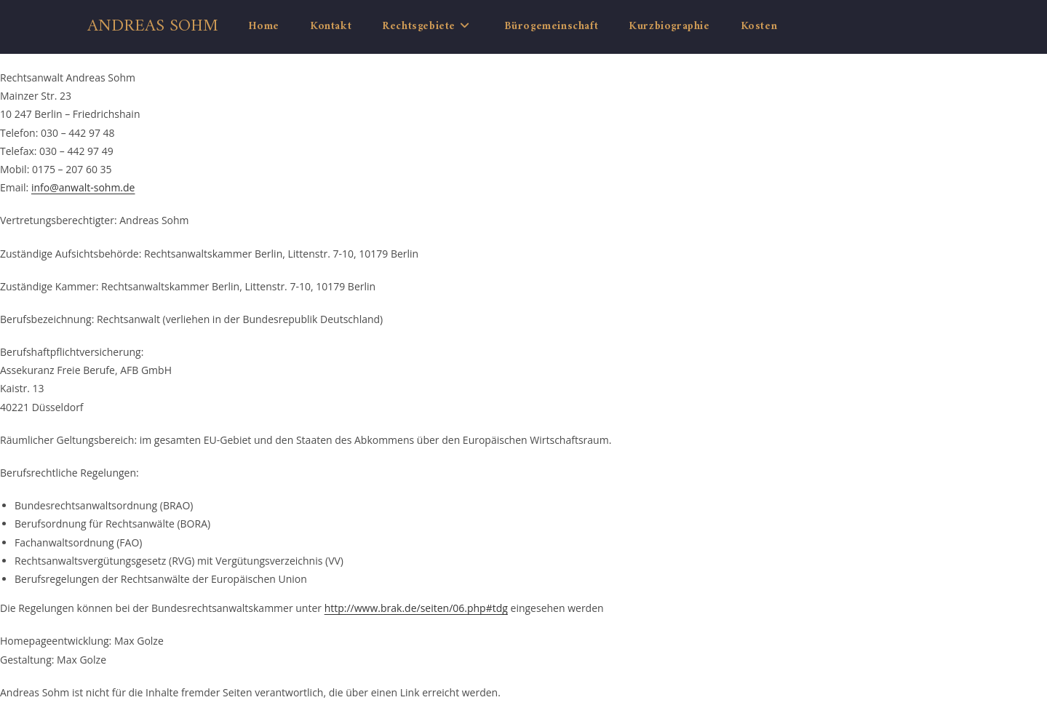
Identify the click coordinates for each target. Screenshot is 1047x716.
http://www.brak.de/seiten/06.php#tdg (416, 608)
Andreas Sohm (152, 26)
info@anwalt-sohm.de (83, 187)
